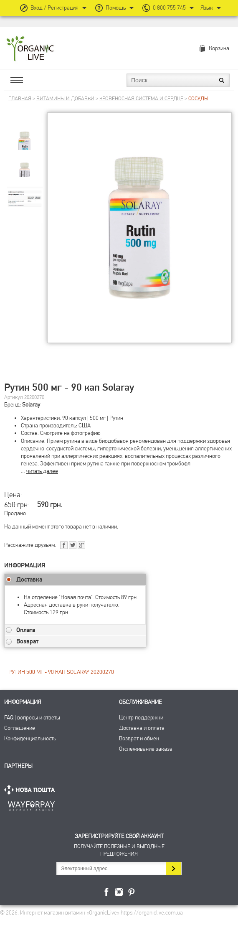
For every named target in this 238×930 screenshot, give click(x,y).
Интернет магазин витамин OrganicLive (30, 49)
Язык (206, 7)
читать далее (42, 471)
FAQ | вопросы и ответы (32, 717)
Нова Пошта (31, 790)
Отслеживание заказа (145, 748)
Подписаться (173, 868)
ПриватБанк (31, 804)
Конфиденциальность (30, 738)
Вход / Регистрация (54, 7)
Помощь (116, 7)
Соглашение (19, 728)
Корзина (219, 48)
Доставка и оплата (142, 728)
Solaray (31, 404)
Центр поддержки (141, 717)
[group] (24, 134)
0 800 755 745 (169, 7)
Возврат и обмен (139, 738)
